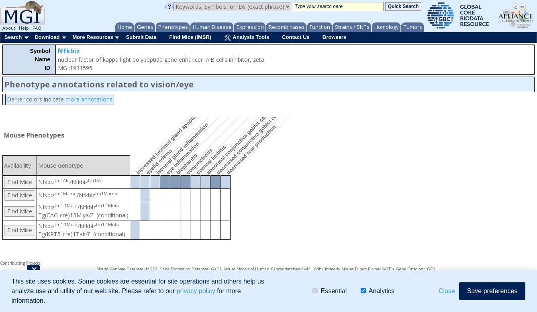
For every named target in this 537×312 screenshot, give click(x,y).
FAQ (37, 28)
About (8, 28)
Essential (329, 291)
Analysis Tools (246, 37)
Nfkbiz (69, 51)
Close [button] (447, 291)
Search (13, 37)
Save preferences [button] (492, 291)
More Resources (92, 37)
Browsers (334, 37)
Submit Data (141, 37)
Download (47, 37)
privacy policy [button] (196, 291)
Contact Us (296, 37)
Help (24, 28)
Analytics (377, 291)
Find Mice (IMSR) (190, 37)
